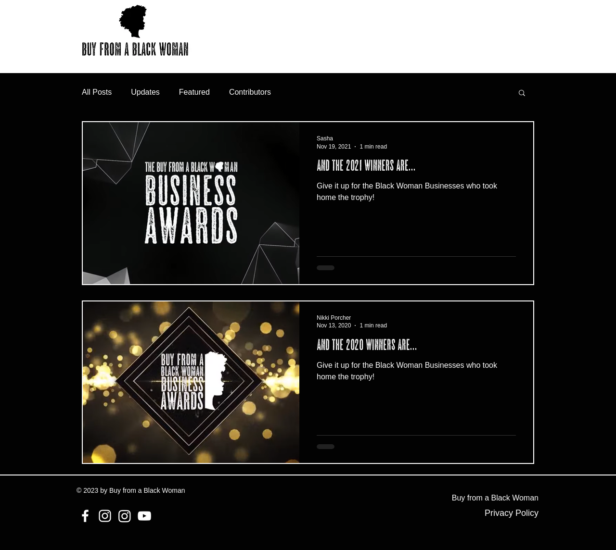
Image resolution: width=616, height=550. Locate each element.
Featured (194, 92)
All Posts (97, 92)
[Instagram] (105, 516)
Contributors (250, 92)
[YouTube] (144, 516)
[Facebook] (85, 516)
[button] (521, 93)
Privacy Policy (512, 513)
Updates (145, 92)
